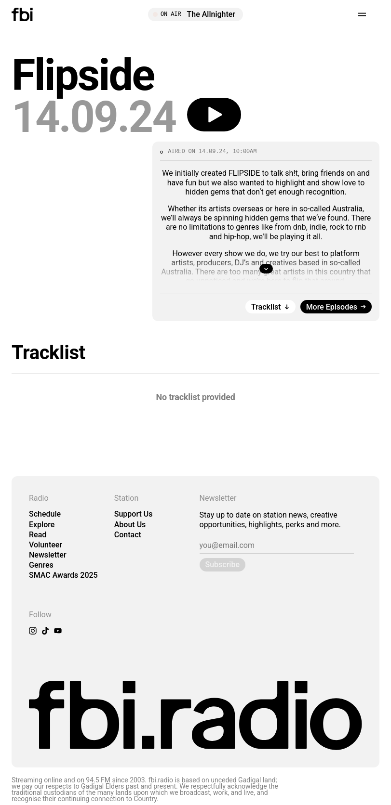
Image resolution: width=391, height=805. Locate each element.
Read (37, 534)
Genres (41, 565)
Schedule (45, 514)
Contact (127, 534)
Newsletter (48, 554)
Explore (41, 524)
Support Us (133, 514)
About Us (130, 524)
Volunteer (45, 544)
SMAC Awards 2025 (63, 575)
